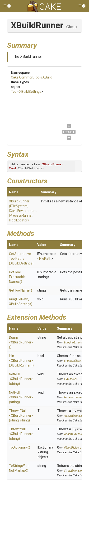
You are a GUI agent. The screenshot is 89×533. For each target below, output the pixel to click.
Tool (14, 91)
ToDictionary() (19, 447)
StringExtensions (74, 470)
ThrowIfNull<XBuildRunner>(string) (21, 433)
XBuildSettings (30, 91)
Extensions (71, 379)
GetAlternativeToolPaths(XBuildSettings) (21, 258)
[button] (7, 6)
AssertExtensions (75, 415)
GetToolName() (20, 290)
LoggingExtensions (75, 342)
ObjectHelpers (72, 447)
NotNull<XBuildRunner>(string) (21, 379)
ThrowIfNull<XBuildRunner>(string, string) (21, 415)
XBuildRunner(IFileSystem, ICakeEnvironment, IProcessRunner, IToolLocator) (23, 210)
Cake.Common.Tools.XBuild (31, 77)
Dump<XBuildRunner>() (21, 342)
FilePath (45, 258)
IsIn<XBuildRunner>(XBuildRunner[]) (21, 360)
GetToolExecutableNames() (17, 277)
